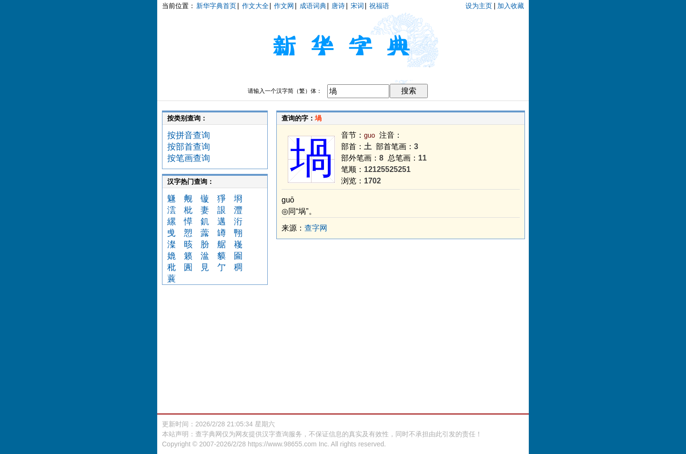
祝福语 (379, 6)
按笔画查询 (188, 158)
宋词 (357, 6)
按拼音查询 (188, 135)
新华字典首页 (216, 6)
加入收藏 (510, 6)
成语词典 (313, 6)
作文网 (284, 6)
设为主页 (478, 6)
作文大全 (255, 6)
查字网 (315, 228)
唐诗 (338, 6)
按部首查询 (188, 146)
